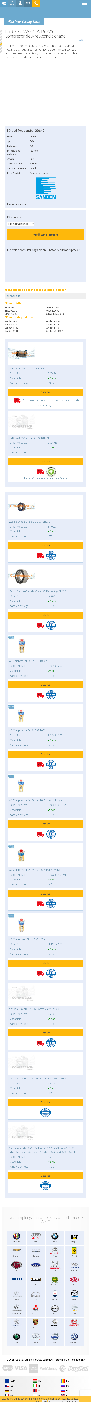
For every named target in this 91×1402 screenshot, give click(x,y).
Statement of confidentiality (70, 1359)
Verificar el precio (45, 235)
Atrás (82, 35)
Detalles (45, 392)
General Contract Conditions (39, 1359)
